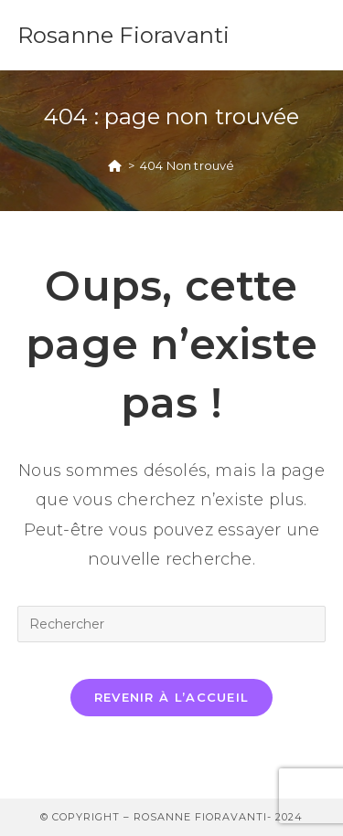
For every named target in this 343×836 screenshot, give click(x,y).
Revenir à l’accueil (172, 697)
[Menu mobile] (316, 35)
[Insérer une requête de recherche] (172, 624)
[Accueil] (115, 165)
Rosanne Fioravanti (123, 35)
